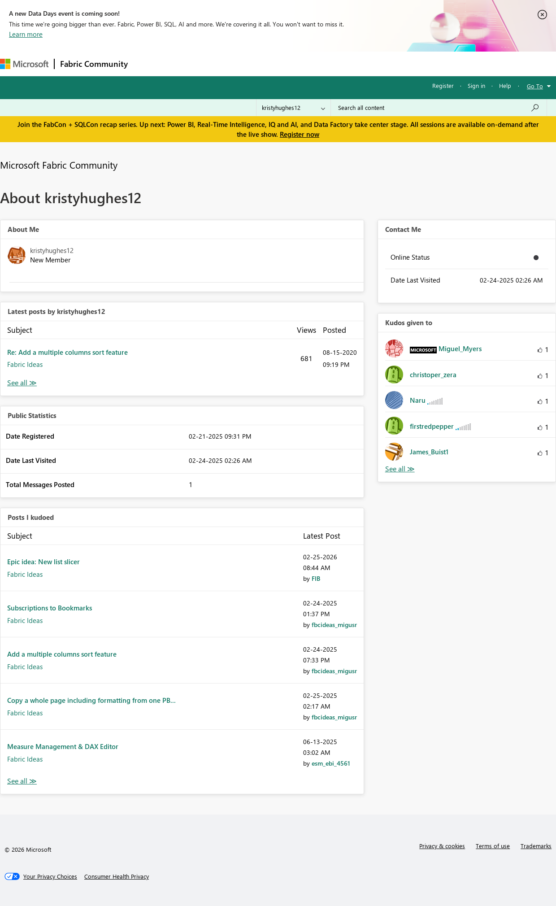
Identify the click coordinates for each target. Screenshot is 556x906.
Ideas (224, 63)
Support (376, 63)
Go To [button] (535, 86)
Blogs (304, 63)
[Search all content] (438, 107)
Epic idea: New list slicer (43, 561)
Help (505, 85)
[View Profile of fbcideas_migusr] (334, 624)
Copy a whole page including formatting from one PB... (91, 700)
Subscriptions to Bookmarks (49, 607)
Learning (339, 63)
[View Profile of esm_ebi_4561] (331, 763)
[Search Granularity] (293, 107)
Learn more (26, 34)
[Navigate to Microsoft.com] (24, 64)
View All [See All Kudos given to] (400, 469)
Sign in (476, 85)
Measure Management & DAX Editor (62, 746)
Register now (299, 134)
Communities (264, 63)
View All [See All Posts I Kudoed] (22, 781)
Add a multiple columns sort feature (62, 653)
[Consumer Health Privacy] (116, 876)
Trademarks (536, 845)
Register (443, 85)
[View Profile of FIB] (316, 578)
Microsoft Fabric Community (58, 164)
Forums (148, 63)
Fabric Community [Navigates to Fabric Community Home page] (94, 63)
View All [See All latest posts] (22, 383)
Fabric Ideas (25, 364)
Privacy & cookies (442, 845)
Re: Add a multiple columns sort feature (67, 352)
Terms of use (493, 845)
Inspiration (187, 63)
